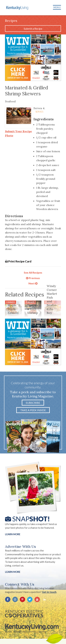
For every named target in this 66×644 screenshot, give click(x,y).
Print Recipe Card (18, 261)
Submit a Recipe (33, 28)
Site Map (42, 631)
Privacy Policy (19, 631)
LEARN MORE (12, 571)
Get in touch (49, 592)
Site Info (32, 631)
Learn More (12, 534)
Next (33, 283)
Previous (33, 278)
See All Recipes (33, 272)
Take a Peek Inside (33, 410)
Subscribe (33, 402)
